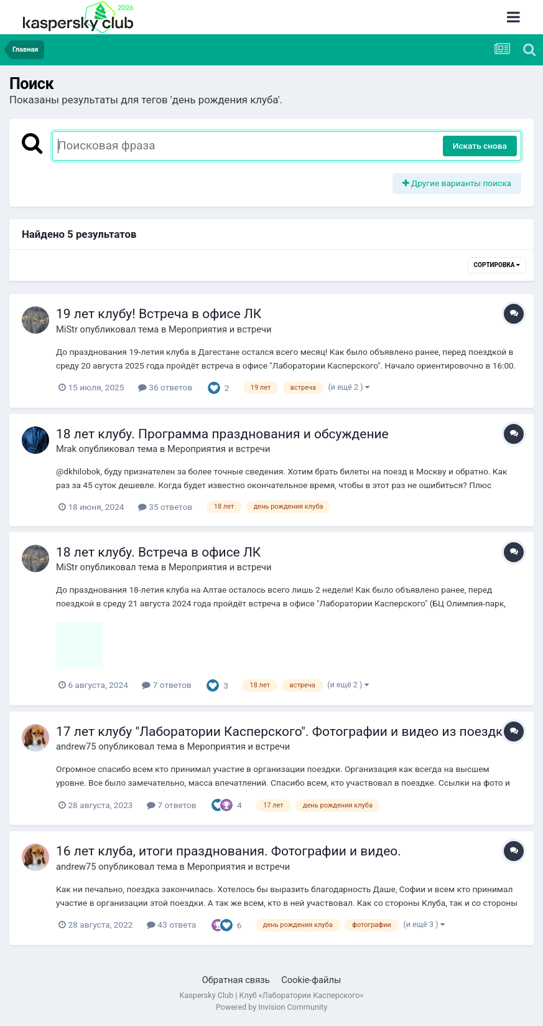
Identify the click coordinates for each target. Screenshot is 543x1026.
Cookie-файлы (311, 980)
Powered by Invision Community (271, 1007)
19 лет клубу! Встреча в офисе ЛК (158, 313)
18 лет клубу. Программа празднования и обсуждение (222, 433)
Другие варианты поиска (457, 183)
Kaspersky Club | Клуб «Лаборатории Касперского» (272, 995)
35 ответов (165, 507)
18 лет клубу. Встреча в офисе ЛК (158, 552)
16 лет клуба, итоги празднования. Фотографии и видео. (228, 851)
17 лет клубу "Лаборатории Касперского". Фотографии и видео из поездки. (285, 731)
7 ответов (167, 685)
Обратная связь (236, 980)
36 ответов (165, 387)
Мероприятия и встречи (220, 329)
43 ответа (171, 925)
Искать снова (480, 146)
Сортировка (497, 264)
